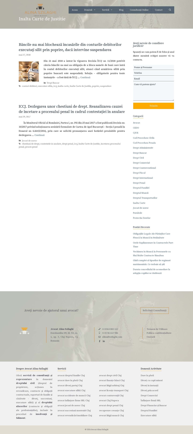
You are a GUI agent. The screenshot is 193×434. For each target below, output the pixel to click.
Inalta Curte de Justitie (80, 86)
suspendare (105, 86)
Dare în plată (147, 375)
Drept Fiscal (139, 172)
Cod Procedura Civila (143, 137)
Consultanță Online (139, 10)
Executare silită (149, 415)
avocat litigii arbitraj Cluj (111, 385)
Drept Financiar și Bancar (154, 405)
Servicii (109, 10)
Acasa (75, 10)
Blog (121, 10)
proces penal (31, 147)
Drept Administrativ (143, 147)
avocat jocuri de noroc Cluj (71, 405)
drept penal (67, 144)
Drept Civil (138, 157)
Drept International (143, 177)
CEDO (136, 127)
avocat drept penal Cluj (111, 405)
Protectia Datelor (141, 218)
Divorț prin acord (149, 390)
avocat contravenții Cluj (111, 395)
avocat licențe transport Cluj (113, 390)
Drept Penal (139, 182)
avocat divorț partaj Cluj (70, 385)
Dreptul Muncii (140, 192)
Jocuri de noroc (29, 141)
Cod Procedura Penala (144, 142)
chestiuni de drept (30, 144)
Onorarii (151, 336)
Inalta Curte (139, 203)
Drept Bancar (53, 83)
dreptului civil (25, 383)
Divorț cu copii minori (152, 380)
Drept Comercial (141, 162)
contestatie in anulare (50, 144)
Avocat (136, 122)
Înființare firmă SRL (151, 400)
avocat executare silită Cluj (71, 390)
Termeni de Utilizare (157, 329)
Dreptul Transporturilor (145, 197)
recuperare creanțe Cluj (111, 410)
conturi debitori (29, 86)
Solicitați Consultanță (154, 310)
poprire (95, 86)
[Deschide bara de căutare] (170, 10)
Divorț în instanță (149, 385)
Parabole (137, 212)
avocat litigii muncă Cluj (111, 415)
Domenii (91, 10)
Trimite (153, 105)
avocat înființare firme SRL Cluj (73, 400)
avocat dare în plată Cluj (70, 380)
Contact (158, 10)
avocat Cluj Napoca (109, 400)
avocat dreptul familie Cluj (71, 375)
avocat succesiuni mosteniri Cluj (74, 410)
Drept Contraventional (144, 167)
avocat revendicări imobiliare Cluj (75, 415)
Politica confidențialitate (159, 333)
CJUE (135, 132)
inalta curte (63, 86)
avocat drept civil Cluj (110, 375)
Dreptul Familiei (141, 187)
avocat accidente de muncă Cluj (74, 395)
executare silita (45, 86)
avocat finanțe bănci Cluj (112, 380)
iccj (55, 86)
